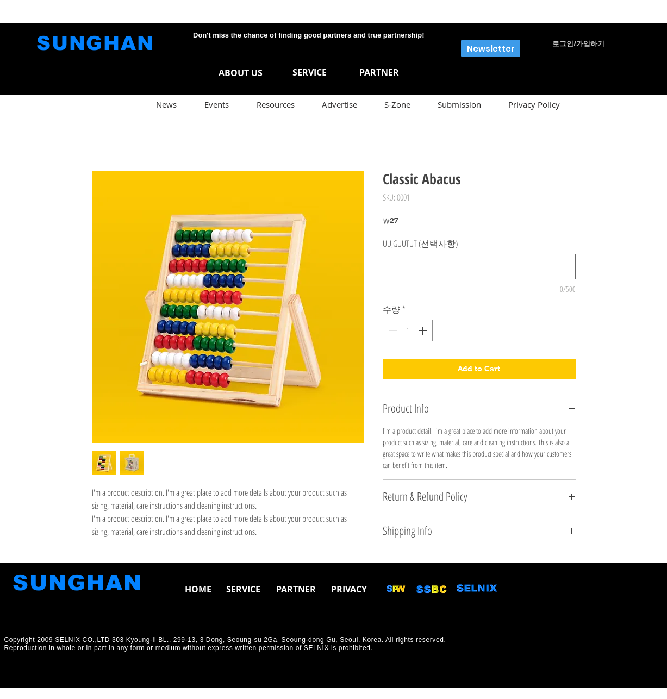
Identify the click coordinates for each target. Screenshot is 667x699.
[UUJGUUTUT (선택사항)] (479, 266)
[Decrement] (392, 330)
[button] (490, 48)
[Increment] (423, 330)
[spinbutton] (408, 330)
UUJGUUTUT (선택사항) (420, 243)
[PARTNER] (379, 72)
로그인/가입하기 (578, 43)
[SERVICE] (309, 72)
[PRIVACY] (349, 589)
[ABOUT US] (240, 73)
